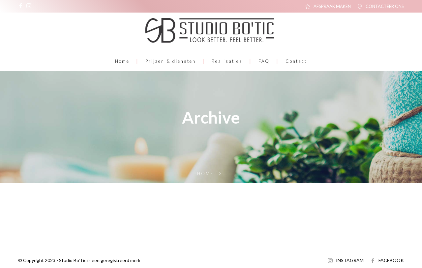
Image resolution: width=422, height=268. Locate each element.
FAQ (264, 61)
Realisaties (227, 61)
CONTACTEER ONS (385, 6)
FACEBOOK (391, 260)
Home (122, 61)
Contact (296, 61)
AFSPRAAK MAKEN (332, 6)
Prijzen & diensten (170, 61)
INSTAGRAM (350, 260)
